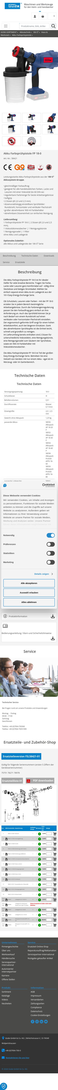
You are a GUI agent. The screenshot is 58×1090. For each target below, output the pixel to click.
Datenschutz (36, 1011)
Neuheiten (6, 1003)
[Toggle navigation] (6, 26)
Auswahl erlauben (29, 592)
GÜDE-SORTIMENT (9, 32)
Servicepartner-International (9, 963)
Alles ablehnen (29, 602)
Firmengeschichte (10, 946)
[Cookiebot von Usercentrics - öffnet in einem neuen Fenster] (42, 485)
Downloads (49, 255)
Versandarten (37, 999)
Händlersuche (8, 958)
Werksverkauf (8, 954)
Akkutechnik (25, 32)
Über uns (6, 950)
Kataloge (6, 995)
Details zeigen (41, 574)
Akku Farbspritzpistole (21, 35)
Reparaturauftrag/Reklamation (42, 950)
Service (6, 262)
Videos (5, 999)
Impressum (36, 995)
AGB (33, 991)
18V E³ (36, 32)
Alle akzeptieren (29, 583)
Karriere (5, 975)
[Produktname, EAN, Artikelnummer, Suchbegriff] (34, 26)
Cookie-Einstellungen (40, 1015)
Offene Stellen (8, 979)
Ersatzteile (20, 262)
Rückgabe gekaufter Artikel (40, 958)
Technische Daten (29, 255)
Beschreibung (9, 255)
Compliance (36, 1007)
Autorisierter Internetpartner (9, 970)
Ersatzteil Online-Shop (38, 946)
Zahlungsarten (37, 1003)
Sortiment (6, 991)
